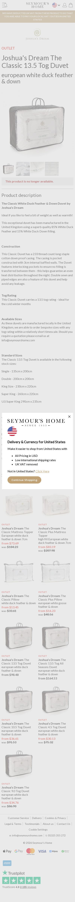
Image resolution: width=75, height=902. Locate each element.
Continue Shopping (24, 479)
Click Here (42, 471)
